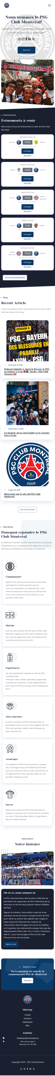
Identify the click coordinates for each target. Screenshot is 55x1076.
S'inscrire (27, 981)
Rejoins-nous (11, 945)
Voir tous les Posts (27, 510)
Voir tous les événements (15, 278)
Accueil (27, 1015)
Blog (27, 1026)
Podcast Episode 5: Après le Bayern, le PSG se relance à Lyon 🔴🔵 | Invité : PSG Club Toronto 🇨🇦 (26, 371)
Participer (27, 151)
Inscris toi (26, 50)
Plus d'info (27, 156)
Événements (28, 1022)
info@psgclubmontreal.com (28, 1038)
